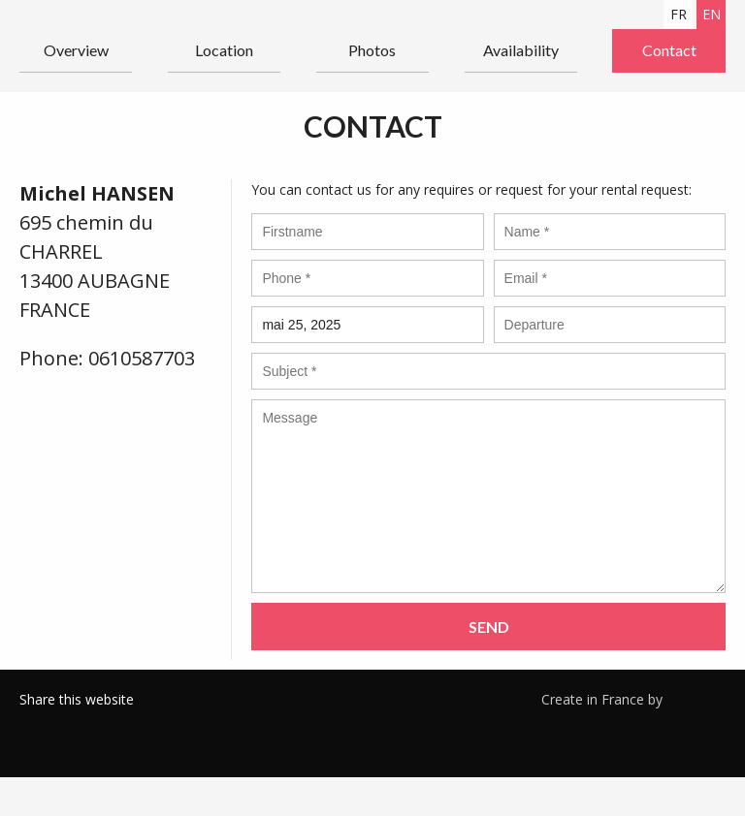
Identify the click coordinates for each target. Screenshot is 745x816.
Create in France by (633, 698)
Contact (669, 50)
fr (678, 14)
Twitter (63, 723)
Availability (521, 50)
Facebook (34, 723)
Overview (76, 50)
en (711, 14)
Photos (372, 50)
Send (489, 626)
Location (224, 50)
